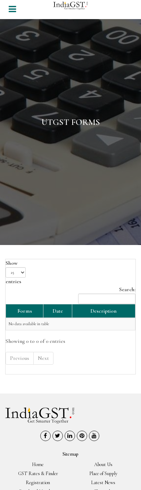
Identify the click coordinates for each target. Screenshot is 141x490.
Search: (106, 295)
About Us (103, 464)
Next (43, 358)
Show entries (16, 272)
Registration (38, 482)
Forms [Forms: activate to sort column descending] (24, 310)
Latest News (103, 482)
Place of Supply (103, 473)
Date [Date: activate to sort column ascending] (57, 310)
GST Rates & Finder (38, 473)
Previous (19, 358)
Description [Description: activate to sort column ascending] (103, 310)
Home (38, 464)
